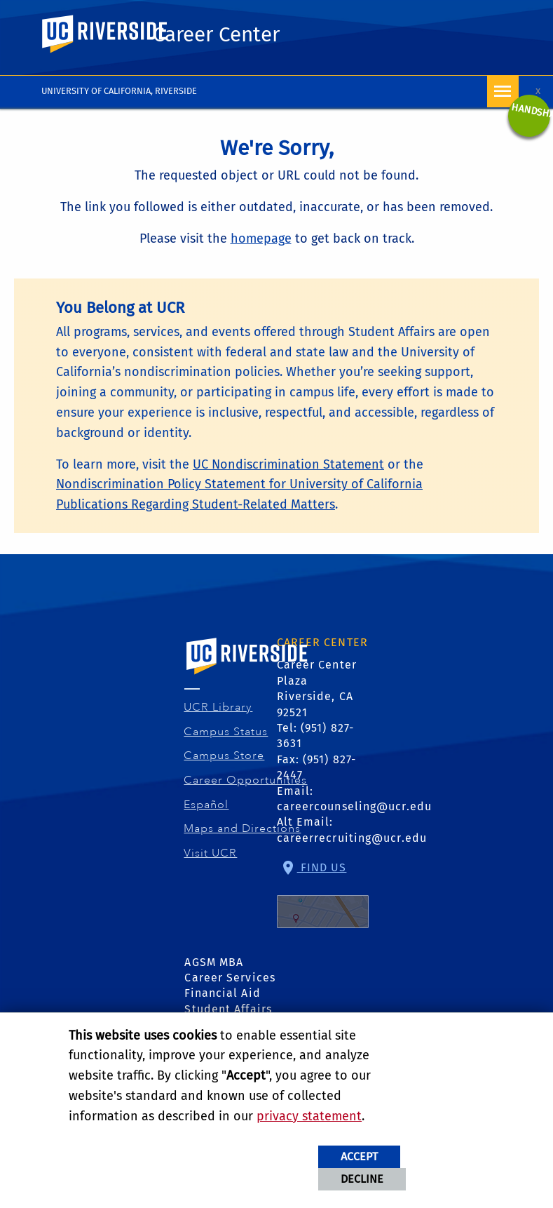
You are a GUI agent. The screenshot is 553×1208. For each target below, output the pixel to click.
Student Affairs (228, 1009)
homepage (261, 238)
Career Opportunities (245, 780)
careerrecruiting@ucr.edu (352, 838)
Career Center (216, 34)
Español (206, 805)
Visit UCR (210, 853)
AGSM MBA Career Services (229, 969)
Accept (359, 1156)
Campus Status (226, 732)
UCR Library (218, 707)
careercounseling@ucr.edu (354, 806)
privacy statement (309, 1116)
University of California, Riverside (119, 91)
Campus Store (224, 756)
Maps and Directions (242, 828)
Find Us (323, 894)
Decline (362, 1179)
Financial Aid (222, 993)
